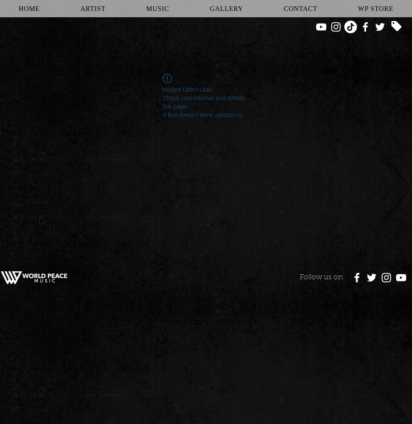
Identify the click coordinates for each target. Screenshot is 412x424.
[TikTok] (350, 27)
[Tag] (396, 26)
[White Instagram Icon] (336, 27)
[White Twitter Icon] (380, 27)
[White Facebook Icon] (365, 27)
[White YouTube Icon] (321, 27)
